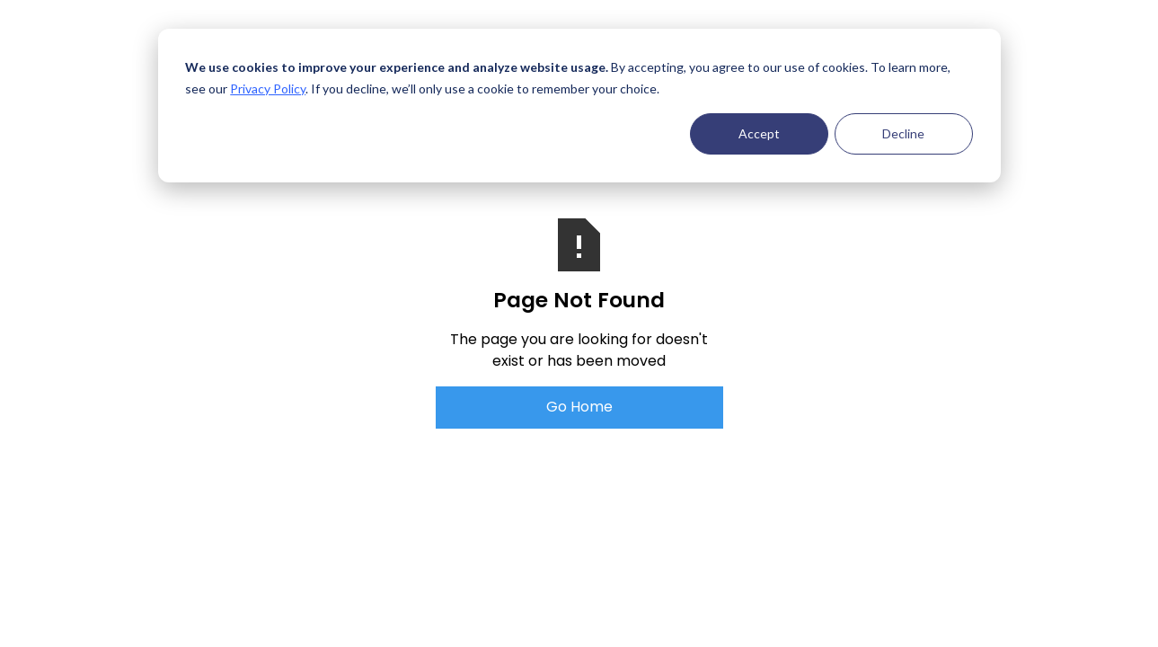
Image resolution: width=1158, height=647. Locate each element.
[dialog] (579, 105)
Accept (759, 133)
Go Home (579, 406)
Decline (903, 133)
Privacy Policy (267, 88)
